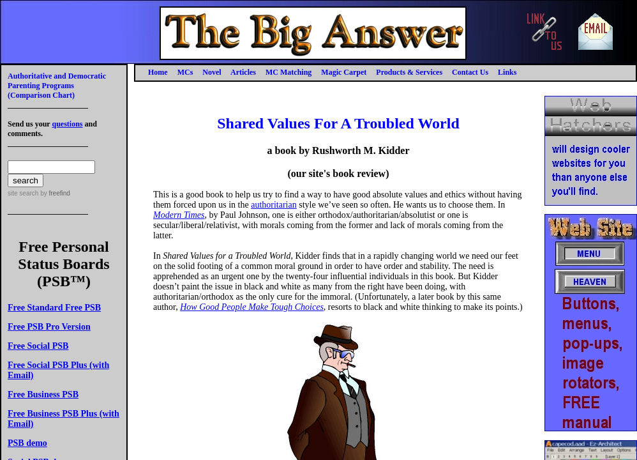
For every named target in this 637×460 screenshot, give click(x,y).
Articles (243, 72)
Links (507, 72)
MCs (185, 72)
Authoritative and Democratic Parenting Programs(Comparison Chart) (57, 86)
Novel (211, 72)
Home (158, 72)
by (54, 193)
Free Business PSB (43, 394)
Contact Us (470, 72)
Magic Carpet (343, 72)
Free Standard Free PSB (54, 307)
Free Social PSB (38, 346)
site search (23, 193)
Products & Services (409, 72)
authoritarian (274, 205)
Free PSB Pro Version (49, 327)
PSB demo (27, 443)
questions (67, 123)
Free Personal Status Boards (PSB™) (63, 263)
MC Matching (288, 72)
